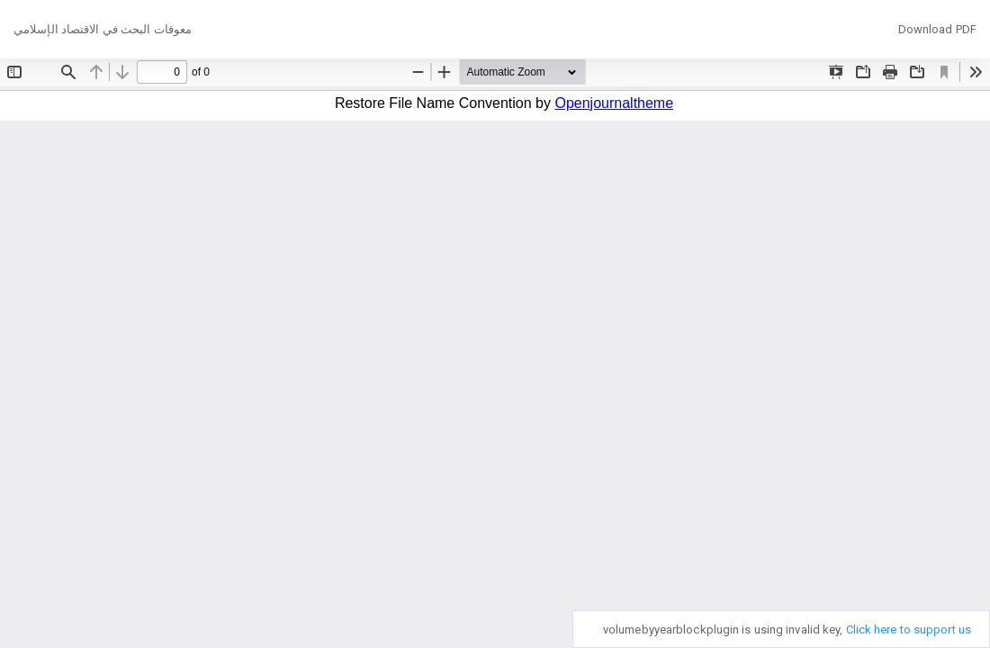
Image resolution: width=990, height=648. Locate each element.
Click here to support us (908, 629)
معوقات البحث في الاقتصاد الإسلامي (103, 29)
